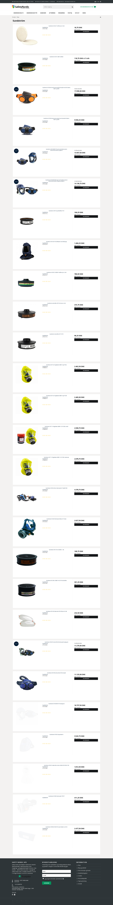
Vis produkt (86, 31)
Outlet (77, 13)
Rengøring (61, 13)
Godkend (46, 883)
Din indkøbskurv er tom (88, 7)
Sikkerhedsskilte (18, 13)
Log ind (97, 1)
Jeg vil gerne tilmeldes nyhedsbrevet (58, 878)
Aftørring (52, 13)
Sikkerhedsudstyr (32, 13)
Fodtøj (70, 13)
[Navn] (56, 871)
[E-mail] (56, 875)
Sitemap (14, 892)
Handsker (43, 13)
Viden (84, 13)
